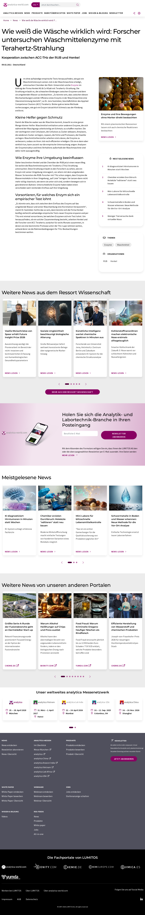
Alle (34, 5)
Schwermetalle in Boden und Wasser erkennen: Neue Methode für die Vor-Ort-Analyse (123, 205)
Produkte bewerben (75, 749)
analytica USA (42, 776)
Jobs (36, 829)
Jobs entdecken (73, 791)
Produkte (38, 820)
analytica (39, 754)
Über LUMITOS (32, 890)
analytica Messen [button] (13, 13)
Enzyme (75, 85)
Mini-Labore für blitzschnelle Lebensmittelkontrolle (121, 193)
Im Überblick (40, 745)
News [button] (27, 13)
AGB (19, 899)
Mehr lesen (70, 455)
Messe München (42, 749)
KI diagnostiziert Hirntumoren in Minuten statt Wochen (123, 168)
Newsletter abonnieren (119, 435)
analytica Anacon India (46, 762)
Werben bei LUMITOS (11, 890)
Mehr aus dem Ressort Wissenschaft (72, 392)
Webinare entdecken (43, 791)
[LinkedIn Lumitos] (141, 899)
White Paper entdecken (12, 791)
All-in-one (38, 834)
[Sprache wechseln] (139, 13)
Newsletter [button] (116, 13)
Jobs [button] (84, 13)
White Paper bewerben (12, 796)
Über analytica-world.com (56, 890)
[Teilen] (134, 13)
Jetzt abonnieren (124, 758)
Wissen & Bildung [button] (98, 13)
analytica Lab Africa (44, 771)
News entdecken (9, 745)
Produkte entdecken (75, 745)
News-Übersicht (9, 754)
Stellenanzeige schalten (77, 796)
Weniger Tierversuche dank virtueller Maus (120, 218)
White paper (39, 825)
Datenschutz (32, 899)
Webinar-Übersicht (43, 800)
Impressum (7, 899)
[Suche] (77, 5)
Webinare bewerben (43, 796)
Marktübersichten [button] (54, 13)
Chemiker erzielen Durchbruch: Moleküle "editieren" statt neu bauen (122, 180)
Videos (5, 816)
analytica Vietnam (44, 767)
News (36, 816)
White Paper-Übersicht (12, 800)
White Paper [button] (73, 13)
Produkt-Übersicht (75, 754)
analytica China (42, 758)
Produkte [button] (37, 13)
